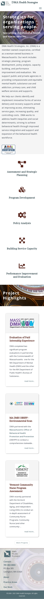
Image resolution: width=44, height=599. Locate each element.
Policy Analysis (22, 223)
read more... (29, 381)
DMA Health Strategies (25, 2)
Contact (7, 561)
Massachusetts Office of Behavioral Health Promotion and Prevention (22, 433)
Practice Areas (10, 582)
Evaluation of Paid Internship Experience (22, 339)
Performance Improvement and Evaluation (22, 275)
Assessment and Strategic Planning (22, 173)
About (6, 577)
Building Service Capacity (22, 248)
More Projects (22, 543)
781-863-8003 (9, 565)
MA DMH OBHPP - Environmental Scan (21, 419)
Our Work (8, 587)
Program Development (22, 197)
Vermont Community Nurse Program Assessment (21, 488)
